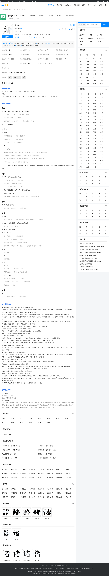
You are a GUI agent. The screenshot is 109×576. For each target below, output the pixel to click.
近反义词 (77, 5)
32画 (101, 77)
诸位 (3, 418)
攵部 (80, 135)
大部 (94, 129)
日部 (94, 106)
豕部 (101, 160)
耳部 (101, 129)
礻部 (80, 122)
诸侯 (30, 418)
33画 (80, 80)
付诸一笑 (32, 493)
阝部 (101, 103)
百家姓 (59, 15)
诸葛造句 (68, 473)
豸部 (94, 160)
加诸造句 (68, 477)
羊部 (94, 154)
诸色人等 (50, 497)
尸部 (80, 141)
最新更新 (59, 565)
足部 (101, 106)
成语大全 (68, 5)
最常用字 (82, 35)
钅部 (80, 110)
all (15, 72)
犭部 (87, 113)
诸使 (48, 422)
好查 (2, 9)
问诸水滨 (14, 493)
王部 (87, 106)
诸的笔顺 (17, 37)
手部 (101, 154)
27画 (94, 74)
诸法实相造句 (24, 477)
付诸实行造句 (33, 473)
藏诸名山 (41, 493)
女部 (94, 97)
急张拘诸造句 (60, 477)
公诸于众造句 (51, 473)
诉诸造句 (5, 477)
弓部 (94, 135)
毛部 (101, 141)
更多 (73, 413)
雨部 (94, 122)
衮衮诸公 (50, 489)
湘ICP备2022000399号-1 (70, 573)
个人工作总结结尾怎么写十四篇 (88, 258)
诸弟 (30, 422)
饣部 (87, 144)
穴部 (101, 125)
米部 (94, 116)
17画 (80, 67)
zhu (14, 9)
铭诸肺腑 (5, 497)
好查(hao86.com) (46, 565)
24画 (101, 71)
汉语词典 (59, 5)
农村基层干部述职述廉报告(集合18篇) (90, 261)
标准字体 (90, 38)
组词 (83, 5)
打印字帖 (63, 29)
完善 (71, 29)
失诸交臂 (41, 497)
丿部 (80, 160)
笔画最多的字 (101, 38)
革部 (101, 122)
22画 (87, 71)
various (11, 72)
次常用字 (99, 35)
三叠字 (99, 41)
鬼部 (87, 167)
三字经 (51, 15)
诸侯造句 (50, 477)
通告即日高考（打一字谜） (10, 458)
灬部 (87, 157)
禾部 (94, 113)
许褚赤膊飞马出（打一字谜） (47, 450)
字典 (1, 1)
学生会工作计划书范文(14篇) (87, 255)
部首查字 (32, 15)
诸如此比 (59, 497)
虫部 (101, 97)
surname (22, 72)
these (17, 72)
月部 (87, 103)
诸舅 (66, 418)
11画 (94, 61)
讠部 (87, 116)
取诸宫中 (14, 497)
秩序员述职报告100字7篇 (86, 267)
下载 (28, 1)
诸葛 (12, 418)
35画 (94, 80)
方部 (94, 157)
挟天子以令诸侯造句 (60, 469)
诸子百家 (5, 489)
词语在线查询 (38, 568)
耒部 (87, 164)
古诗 (9, 1)
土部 (80, 100)
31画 (94, 77)
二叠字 (90, 41)
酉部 (80, 119)
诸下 (3, 422)
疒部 (94, 110)
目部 (87, 110)
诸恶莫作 (5, 493)
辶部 (80, 113)
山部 (94, 103)
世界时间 (55, 568)
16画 (101, 64)
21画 (80, 71)
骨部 (80, 151)
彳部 (80, 129)
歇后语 (72, 568)
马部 (80, 138)
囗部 (87, 132)
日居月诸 (59, 489)
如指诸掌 (32, 497)
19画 (94, 67)
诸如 (21, 418)
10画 (87, 61)
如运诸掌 (50, 493)
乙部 (80, 164)
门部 (80, 144)
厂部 (94, 141)
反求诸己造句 (24, 469)
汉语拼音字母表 (69, 15)
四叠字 (81, 44)
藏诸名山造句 (42, 477)
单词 (13, 1)
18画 (87, 67)
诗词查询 (50, 568)
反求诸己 (14, 489)
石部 (80, 106)
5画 (80, 58)
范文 (24, 1)
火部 (94, 100)
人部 (101, 157)
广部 (94, 119)
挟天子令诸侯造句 (42, 473)
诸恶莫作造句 (51, 469)
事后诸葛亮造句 (6, 473)
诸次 (21, 422)
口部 (101, 94)
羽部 (94, 132)
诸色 (48, 418)
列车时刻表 (18, 1)
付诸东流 (23, 489)
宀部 (87, 119)
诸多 (39, 418)
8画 (101, 58)
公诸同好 (23, 493)
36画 (101, 80)
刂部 (101, 116)
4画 (101, 55)
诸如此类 (32, 489)
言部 (87, 100)
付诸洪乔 (59, 493)
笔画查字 (42, 15)
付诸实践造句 (15, 477)
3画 (94, 55)
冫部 (101, 138)
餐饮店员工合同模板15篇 (86, 243)
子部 (101, 148)
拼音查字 (22, 15)
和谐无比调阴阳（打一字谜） (11, 450)
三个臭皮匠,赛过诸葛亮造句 (42, 469)
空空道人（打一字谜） (45, 454)
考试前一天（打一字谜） (46, 446)
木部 (87, 94)
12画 (101, 61)
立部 (101, 151)
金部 (87, 154)
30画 (87, 77)
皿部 (94, 148)
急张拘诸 (41, 489)
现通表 (81, 38)
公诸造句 (23, 473)
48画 (94, 83)
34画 (87, 80)
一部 (80, 157)
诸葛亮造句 (14, 473)
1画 (80, 55)
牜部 (101, 135)
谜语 (100, 5)
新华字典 (51, 5)
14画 (87, 64)
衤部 (101, 110)
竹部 (80, 103)
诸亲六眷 (68, 493)
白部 (87, 148)
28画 (101, 74)
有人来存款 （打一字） (9, 454)
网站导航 (53, 565)
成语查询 (45, 568)
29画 (80, 77)
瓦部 (80, 148)
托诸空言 (68, 497)
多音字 (81, 41)
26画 (87, 74)
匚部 (87, 160)
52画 (101, 83)
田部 (87, 125)
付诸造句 (32, 477)
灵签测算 (67, 568)
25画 (80, 74)
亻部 (87, 97)
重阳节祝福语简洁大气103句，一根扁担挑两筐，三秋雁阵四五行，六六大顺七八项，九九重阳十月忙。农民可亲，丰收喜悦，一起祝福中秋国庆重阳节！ (92, 247)
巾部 (101, 119)
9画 (80, 61)
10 (29, 50)
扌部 (80, 97)
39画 (80, 83)
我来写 (7, 37)
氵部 (80, 94)
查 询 (105, 24)
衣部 (94, 138)
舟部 (87, 129)
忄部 (101, 100)
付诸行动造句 (69, 469)
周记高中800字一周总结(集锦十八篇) (89, 249)
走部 (87, 135)
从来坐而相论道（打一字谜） (11, 446)
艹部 (94, 94)
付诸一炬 (68, 489)
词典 (5, 1)
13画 (80, 64)
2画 (87, 55)
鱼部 (87, 122)
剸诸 (57, 418)
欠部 (101, 132)
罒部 (101, 144)
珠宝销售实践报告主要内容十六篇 (89, 269)
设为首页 (99, 1)
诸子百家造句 (6, 469)
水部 (80, 154)
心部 (101, 113)
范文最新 (64, 565)
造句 (89, 5)
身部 (101, 164)
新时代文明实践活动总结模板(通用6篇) (90, 252)
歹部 (87, 138)
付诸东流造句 (33, 469)
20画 (101, 67)
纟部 (80, 116)
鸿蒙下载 (33, 1)
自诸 (39, 422)
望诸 (12, 422)
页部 (94, 144)
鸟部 (94, 125)
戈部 (94, 151)
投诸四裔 (23, 497)
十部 (94, 167)
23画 (94, 71)
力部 (80, 125)
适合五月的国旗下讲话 (85, 264)
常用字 (90, 35)
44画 (87, 83)
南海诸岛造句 (60, 473)
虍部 (80, 167)
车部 (87, 141)
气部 (94, 164)
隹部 (87, 151)
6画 (87, 58)
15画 (94, 64)
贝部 (80, 132)
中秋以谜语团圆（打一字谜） (47, 458)
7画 (94, 58)
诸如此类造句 (15, 469)
